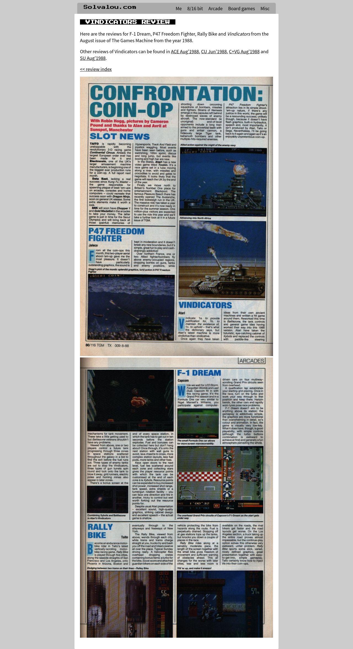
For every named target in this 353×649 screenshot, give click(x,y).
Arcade (215, 8)
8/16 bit (195, 8)
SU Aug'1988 (93, 58)
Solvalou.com (110, 7)
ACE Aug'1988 (185, 51)
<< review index (96, 69)
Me (179, 8)
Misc (264, 8)
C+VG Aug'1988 (244, 51)
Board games (241, 8)
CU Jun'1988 (214, 51)
